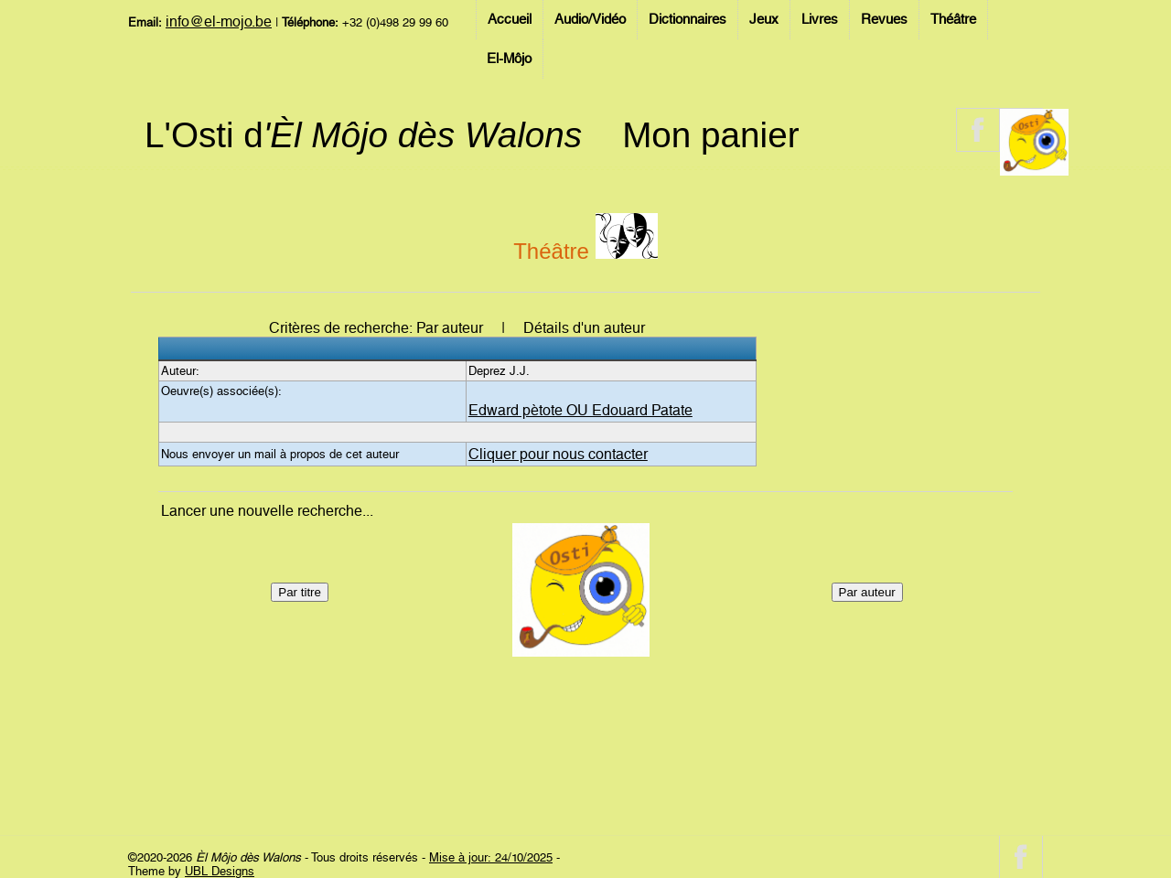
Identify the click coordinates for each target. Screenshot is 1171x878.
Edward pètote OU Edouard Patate (580, 410)
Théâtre (953, 19)
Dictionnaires (687, 19)
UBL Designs (219, 871)
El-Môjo (509, 58)
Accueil (510, 19)
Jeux (764, 19)
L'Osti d (363, 135)
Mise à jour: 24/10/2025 (491, 857)
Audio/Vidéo (590, 19)
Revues (884, 19)
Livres (819, 19)
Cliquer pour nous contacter (558, 454)
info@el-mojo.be (219, 21)
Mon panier (710, 135)
